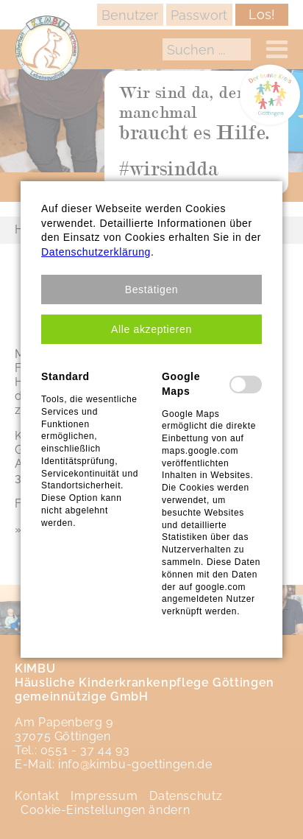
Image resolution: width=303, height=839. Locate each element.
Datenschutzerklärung (96, 252)
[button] (151, 289)
